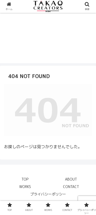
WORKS (25, 186)
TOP (25, 179)
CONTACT (71, 186)
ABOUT (71, 179)
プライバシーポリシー (48, 194)
